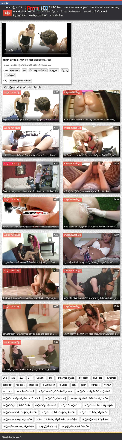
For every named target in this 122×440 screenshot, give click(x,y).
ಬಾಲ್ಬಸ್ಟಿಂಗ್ (54, 70)
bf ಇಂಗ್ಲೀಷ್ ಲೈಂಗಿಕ (66, 378)
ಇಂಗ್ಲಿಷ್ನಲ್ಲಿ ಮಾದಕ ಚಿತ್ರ (48, 426)
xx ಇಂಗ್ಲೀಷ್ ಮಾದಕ (25, 391)
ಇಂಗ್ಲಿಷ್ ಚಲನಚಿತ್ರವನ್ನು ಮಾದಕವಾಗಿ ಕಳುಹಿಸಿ (21, 398)
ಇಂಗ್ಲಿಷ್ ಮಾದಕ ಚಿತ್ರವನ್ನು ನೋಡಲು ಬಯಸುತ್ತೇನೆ (57, 419)
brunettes (97, 378)
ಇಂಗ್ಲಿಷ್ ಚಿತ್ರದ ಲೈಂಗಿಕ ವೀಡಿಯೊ (16, 405)
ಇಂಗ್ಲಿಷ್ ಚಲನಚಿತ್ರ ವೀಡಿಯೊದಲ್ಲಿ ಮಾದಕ (55, 391)
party (83, 385)
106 (13, 378)
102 (5, 378)
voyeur (107, 385)
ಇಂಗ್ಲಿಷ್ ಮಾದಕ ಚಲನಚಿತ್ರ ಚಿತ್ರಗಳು (99, 405)
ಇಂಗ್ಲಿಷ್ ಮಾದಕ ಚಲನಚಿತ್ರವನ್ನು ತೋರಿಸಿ (20, 412)
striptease (95, 385)
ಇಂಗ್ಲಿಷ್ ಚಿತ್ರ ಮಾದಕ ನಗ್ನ (55, 398)
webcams (7, 391)
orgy (74, 385)
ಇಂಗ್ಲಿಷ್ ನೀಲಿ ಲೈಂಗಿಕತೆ (69, 405)
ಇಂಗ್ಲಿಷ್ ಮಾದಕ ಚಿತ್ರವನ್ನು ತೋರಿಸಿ (93, 412)
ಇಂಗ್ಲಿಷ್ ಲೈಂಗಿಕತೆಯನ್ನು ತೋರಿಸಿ (95, 419)
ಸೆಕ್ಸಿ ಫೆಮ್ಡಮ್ (10, 75)
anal (51, 378)
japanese (33, 385)
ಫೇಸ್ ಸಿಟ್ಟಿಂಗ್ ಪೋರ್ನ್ (38, 70)
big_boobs (83, 378)
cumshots (111, 378)
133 (21, 378)
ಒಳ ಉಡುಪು (14, 70)
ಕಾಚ (24, 70)
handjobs (20, 385)
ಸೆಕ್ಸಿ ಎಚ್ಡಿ (65, 70)
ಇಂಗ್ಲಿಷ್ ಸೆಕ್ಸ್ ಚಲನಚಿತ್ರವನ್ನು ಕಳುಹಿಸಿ (18, 426)
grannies (7, 385)
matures (63, 385)
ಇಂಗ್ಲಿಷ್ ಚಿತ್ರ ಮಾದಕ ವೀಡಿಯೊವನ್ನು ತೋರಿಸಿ (89, 398)
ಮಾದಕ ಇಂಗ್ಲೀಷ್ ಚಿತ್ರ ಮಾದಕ (20, 81)
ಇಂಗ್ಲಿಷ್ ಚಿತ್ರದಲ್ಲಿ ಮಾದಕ (45, 405)
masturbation (49, 385)
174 (30, 378)
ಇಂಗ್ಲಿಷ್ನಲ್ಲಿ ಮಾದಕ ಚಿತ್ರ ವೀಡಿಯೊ (75, 426)
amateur (40, 378)
